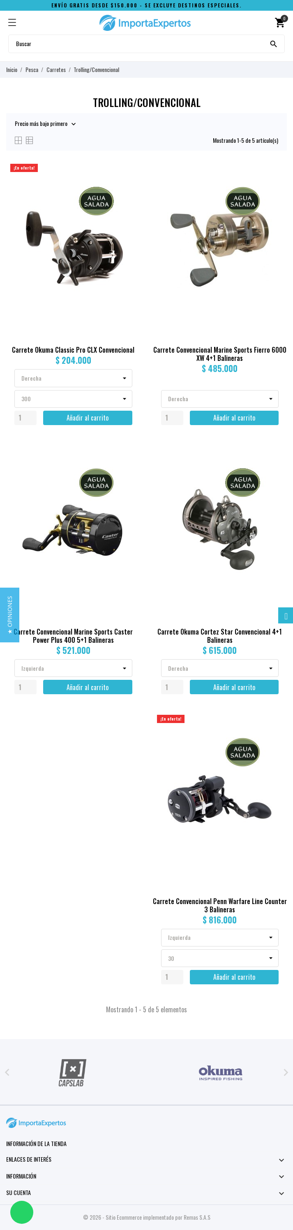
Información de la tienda (36, 1143)
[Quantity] (25, 418)
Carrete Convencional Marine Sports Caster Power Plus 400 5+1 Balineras (73, 636)
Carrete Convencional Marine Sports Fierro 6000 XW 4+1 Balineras (219, 354)
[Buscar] (273, 43)
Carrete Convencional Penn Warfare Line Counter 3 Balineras (220, 905)
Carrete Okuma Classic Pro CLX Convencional (73, 350)
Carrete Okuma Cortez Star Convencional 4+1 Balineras (219, 636)
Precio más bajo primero (41, 123)
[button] (9, 615)
